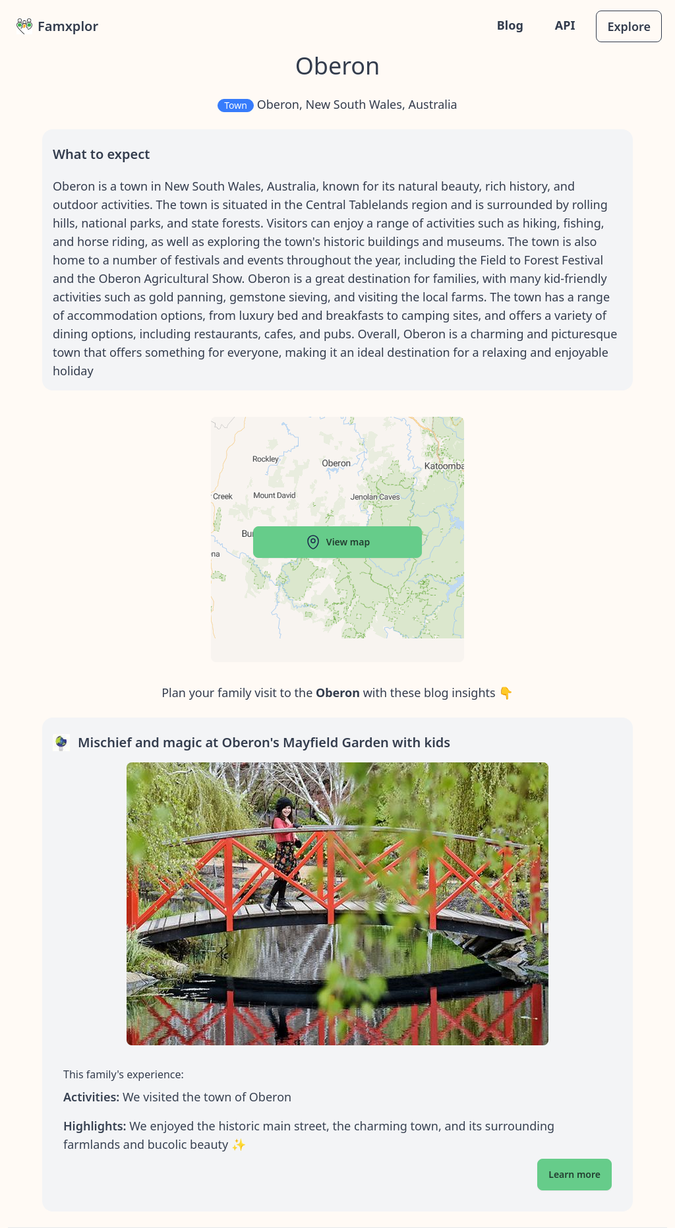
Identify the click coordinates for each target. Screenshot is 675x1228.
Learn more (574, 1174)
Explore (629, 26)
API (565, 25)
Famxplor (57, 26)
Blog (510, 25)
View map (337, 542)
